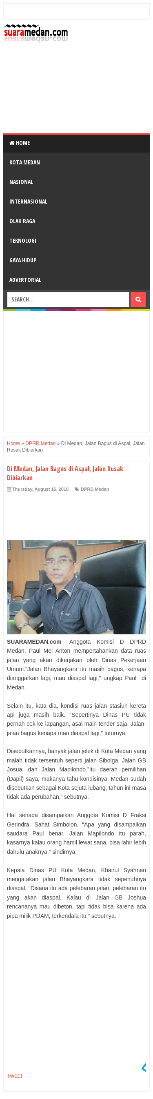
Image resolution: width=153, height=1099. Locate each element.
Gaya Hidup (22, 260)
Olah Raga (22, 221)
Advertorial (25, 280)
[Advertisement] (76, 88)
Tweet (14, 1075)
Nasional (21, 182)
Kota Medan (24, 162)
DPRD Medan (95, 489)
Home (19, 142)
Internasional (28, 201)
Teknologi (22, 240)
